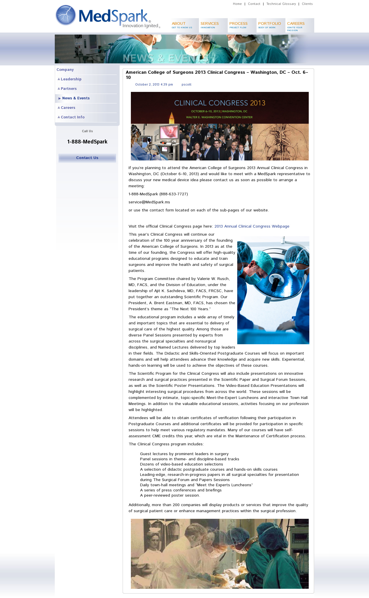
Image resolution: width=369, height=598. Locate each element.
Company (65, 70)
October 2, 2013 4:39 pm (154, 84)
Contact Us (87, 158)
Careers (68, 108)
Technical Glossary (281, 4)
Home (237, 4)
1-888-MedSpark (87, 142)
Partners (69, 89)
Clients (307, 4)
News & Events (76, 98)
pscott (186, 84)
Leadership (71, 79)
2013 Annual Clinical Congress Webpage (251, 226)
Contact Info (72, 117)
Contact (254, 4)
